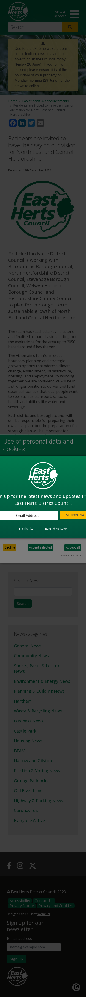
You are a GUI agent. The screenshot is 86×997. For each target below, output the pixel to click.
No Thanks (26, 529)
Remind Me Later (56, 529)
